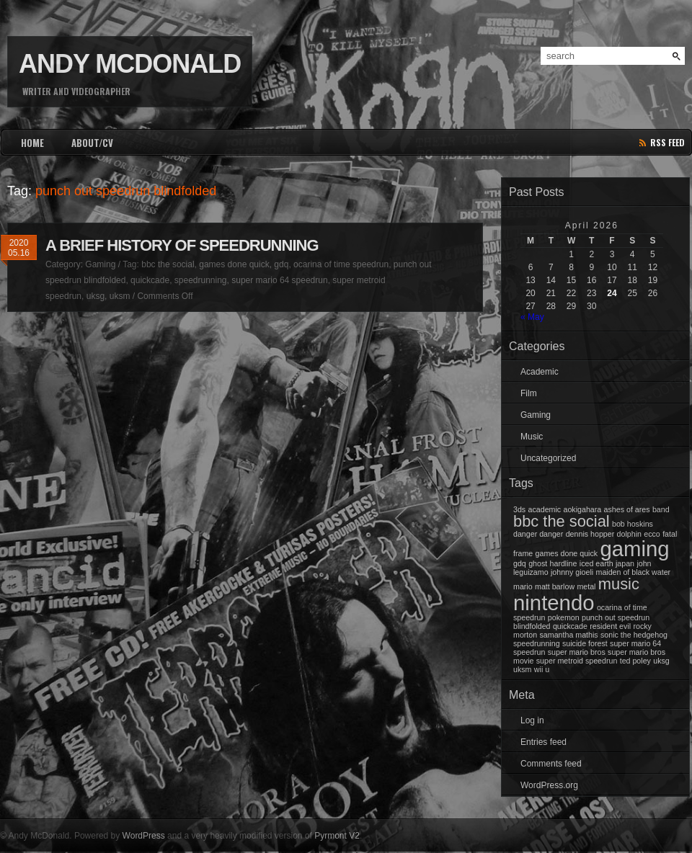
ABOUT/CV (92, 142)
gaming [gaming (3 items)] (634, 549)
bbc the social (167, 264)
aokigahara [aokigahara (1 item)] (582, 509)
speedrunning (200, 280)
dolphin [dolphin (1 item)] (629, 534)
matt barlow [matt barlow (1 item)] (555, 586)
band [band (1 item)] (661, 509)
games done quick (234, 264)
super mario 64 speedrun (279, 280)
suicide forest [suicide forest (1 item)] (585, 643)
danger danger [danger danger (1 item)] (538, 534)
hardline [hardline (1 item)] (563, 563)
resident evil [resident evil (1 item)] (610, 626)
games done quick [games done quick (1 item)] (567, 553)
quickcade (149, 280)
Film (528, 393)
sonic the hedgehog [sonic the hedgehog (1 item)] (633, 634)
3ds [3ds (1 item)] (519, 509)
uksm (120, 296)
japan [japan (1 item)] (625, 563)
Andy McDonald (130, 64)
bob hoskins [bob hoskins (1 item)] (632, 523)
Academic (539, 372)
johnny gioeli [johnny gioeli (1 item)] (572, 572)
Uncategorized (548, 458)
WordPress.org (549, 785)
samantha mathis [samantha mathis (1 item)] (569, 634)
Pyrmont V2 (337, 836)
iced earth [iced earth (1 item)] (596, 563)
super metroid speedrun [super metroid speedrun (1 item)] (577, 660)
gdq (281, 264)
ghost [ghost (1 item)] (537, 563)
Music (531, 437)
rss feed (667, 142)
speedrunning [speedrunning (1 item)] (536, 643)
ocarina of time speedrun (341, 264)
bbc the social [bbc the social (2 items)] (561, 521)
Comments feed (551, 764)
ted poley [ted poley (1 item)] (635, 660)
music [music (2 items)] (618, 584)
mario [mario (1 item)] (523, 586)
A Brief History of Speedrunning (182, 245)
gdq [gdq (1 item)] (519, 563)
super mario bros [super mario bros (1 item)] (577, 652)
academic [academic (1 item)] (545, 509)
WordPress (144, 836)
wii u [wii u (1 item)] (541, 669)
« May (532, 317)
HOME (32, 142)
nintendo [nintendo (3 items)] (554, 603)
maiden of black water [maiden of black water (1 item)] (633, 572)
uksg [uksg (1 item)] (661, 660)
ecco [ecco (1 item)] (652, 534)
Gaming (100, 264)
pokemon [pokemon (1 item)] (564, 617)
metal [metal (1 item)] (586, 586)
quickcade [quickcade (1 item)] (570, 626)
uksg (95, 296)
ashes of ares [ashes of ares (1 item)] (627, 509)
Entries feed (543, 742)
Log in (532, 720)
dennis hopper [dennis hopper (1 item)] (590, 534)
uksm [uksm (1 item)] (522, 669)
